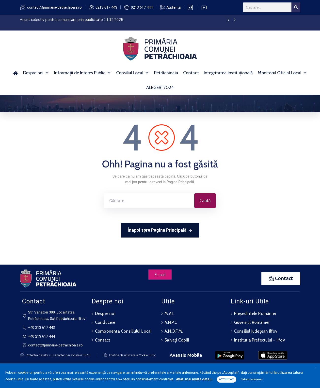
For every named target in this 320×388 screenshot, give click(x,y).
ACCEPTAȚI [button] (226, 379)
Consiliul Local (132, 72)
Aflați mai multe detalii (194, 379)
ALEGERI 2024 (160, 87)
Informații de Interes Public (82, 72)
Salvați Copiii (176, 340)
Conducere (105, 322)
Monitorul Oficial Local (282, 72)
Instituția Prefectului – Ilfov (259, 340)
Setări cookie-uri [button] (252, 379)
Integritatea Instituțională (228, 72)
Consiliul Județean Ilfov (255, 331)
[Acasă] (15, 72)
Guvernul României (251, 322)
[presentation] (228, 20)
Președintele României (255, 313)
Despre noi (36, 72)
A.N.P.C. (171, 322)
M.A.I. (169, 313)
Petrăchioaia (166, 72)
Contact (191, 72)
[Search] (295, 7)
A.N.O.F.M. (173, 331)
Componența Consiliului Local (123, 331)
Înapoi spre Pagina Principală (160, 230)
